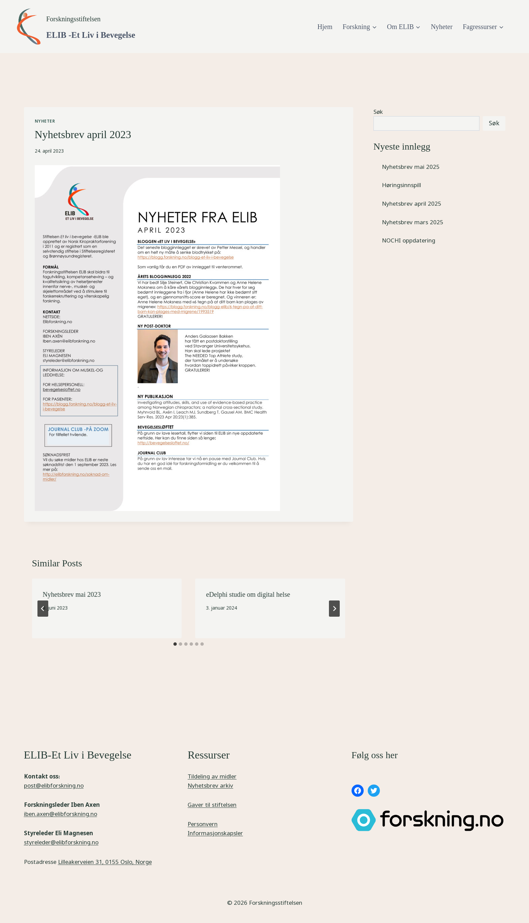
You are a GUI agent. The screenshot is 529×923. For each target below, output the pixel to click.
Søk (378, 111)
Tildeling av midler (212, 776)
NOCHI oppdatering (408, 240)
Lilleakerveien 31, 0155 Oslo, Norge (105, 861)
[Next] (334, 608)
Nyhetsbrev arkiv (210, 785)
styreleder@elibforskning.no (61, 842)
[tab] (175, 644)
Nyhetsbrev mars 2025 (412, 222)
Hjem (324, 26)
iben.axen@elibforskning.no (60, 813)
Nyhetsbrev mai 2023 (72, 594)
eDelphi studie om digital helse (248, 594)
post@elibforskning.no (54, 785)
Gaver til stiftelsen (212, 804)
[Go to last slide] (42, 608)
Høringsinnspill (401, 184)
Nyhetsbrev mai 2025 (411, 166)
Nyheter (441, 26)
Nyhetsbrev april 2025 (411, 203)
